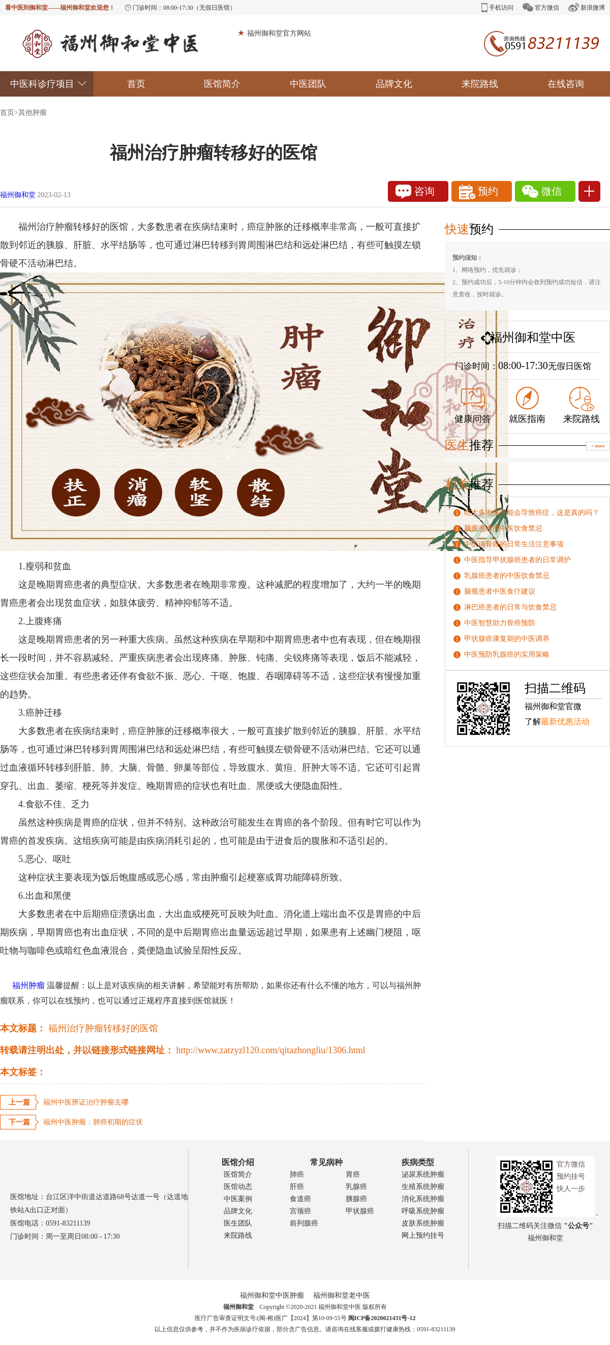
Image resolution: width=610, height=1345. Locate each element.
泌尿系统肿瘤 (423, 1174)
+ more (598, 445)
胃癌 (353, 1174)
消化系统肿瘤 (423, 1199)
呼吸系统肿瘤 (423, 1211)
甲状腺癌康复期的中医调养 (507, 639)
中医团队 (308, 84)
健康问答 (472, 406)
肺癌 (297, 1174)
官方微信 (541, 7)
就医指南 (527, 405)
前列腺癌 (304, 1223)
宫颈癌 (300, 1211)
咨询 (415, 192)
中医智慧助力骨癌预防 (499, 623)
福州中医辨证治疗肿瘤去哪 (86, 1102)
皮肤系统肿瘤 (423, 1223)
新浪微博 (586, 7)
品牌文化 (394, 84)
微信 (542, 191)
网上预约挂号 (423, 1235)
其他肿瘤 (32, 112)
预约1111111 (482, 193)
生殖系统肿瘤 (423, 1186)
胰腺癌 (356, 1199)
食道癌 (300, 1199)
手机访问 (497, 7)
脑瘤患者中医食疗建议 (499, 591)
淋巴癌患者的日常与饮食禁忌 (510, 607)
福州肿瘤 (22, 985)
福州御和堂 (18, 195)
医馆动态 (238, 1186)
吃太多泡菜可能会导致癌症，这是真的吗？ (531, 512)
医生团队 (238, 1223)
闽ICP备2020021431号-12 (382, 1318)
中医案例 (238, 1199)
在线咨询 (565, 84)
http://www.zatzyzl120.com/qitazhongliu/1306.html (270, 1050)
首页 (136, 84)
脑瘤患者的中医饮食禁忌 (503, 528)
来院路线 (480, 84)
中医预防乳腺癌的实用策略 (507, 654)
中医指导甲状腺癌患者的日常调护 (517, 560)
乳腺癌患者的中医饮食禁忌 (507, 575)
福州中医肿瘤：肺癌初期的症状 (93, 1122)
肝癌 (297, 1186)
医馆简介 (222, 84)
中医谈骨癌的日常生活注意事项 (514, 544)
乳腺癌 (356, 1186)
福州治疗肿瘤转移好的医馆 (103, 1028)
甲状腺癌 (360, 1211)
